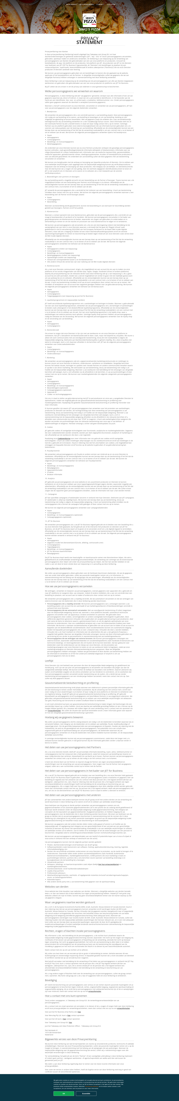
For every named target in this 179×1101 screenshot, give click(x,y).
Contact (100, 4)
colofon (111, 4)
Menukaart (71, 4)
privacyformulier (54, 710)
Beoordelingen (87, 4)
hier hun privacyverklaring (108, 864)
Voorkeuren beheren (92, 1086)
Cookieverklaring (64, 438)
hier (79, 1012)
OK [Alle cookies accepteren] (64, 1093)
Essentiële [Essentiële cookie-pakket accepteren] (86, 1093)
